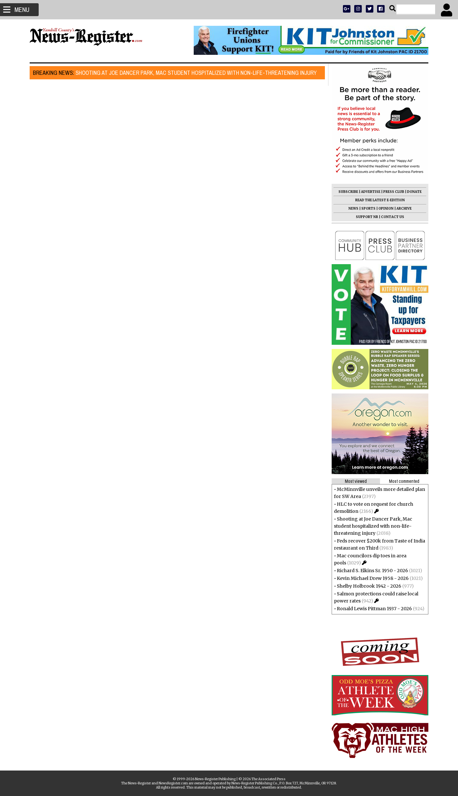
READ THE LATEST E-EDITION (377, 200)
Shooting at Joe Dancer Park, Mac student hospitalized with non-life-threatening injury (178, 73)
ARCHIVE (401, 208)
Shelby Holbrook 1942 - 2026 (366, 586)
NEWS (351, 208)
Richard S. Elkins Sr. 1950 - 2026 (369, 570)
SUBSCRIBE (346, 192)
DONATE (411, 192)
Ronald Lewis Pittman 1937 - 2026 (371, 609)
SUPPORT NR (364, 217)
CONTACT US (390, 217)
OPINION (383, 208)
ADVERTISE (368, 192)
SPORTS (366, 208)
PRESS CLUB (391, 192)
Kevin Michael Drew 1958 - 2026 (370, 578)
